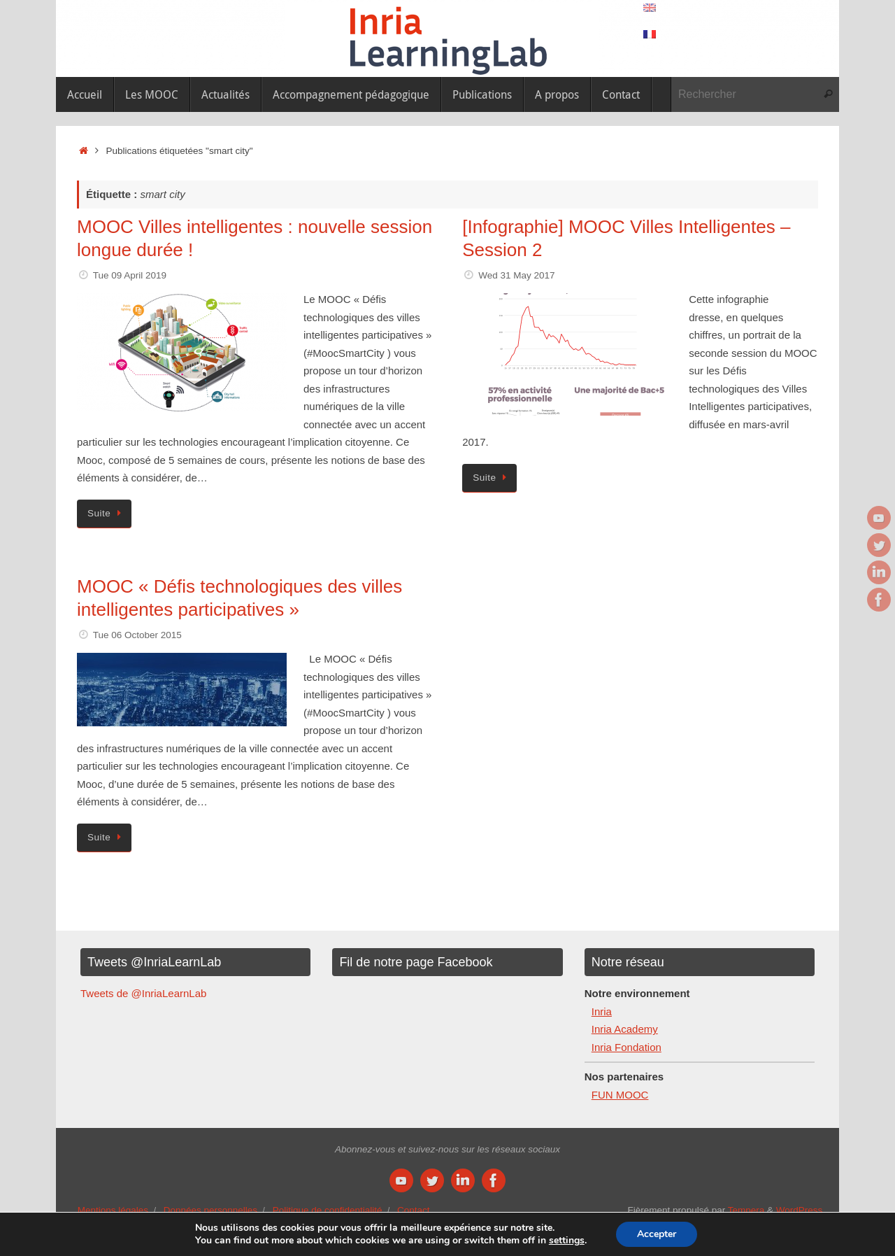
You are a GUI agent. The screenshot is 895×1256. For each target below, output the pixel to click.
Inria (602, 1011)
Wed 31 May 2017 (516, 275)
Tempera (746, 1210)
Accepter (656, 1234)
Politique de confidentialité (327, 1210)
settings (567, 1240)
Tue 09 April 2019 (129, 275)
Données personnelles (210, 1210)
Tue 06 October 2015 (137, 635)
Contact (413, 1210)
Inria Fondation (626, 1047)
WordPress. (800, 1210)
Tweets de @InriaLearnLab (143, 993)
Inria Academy (625, 1029)
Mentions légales (113, 1210)
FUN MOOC (620, 1095)
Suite (106, 513)
